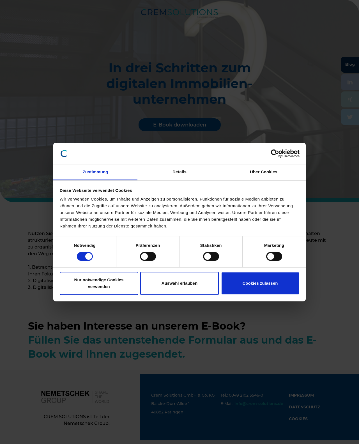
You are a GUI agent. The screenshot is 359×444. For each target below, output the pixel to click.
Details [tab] (179, 172)
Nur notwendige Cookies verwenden (99, 283)
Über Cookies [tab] (263, 172)
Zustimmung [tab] (95, 172)
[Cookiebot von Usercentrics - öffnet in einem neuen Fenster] (275, 153)
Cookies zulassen (260, 283)
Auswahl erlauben (179, 283)
